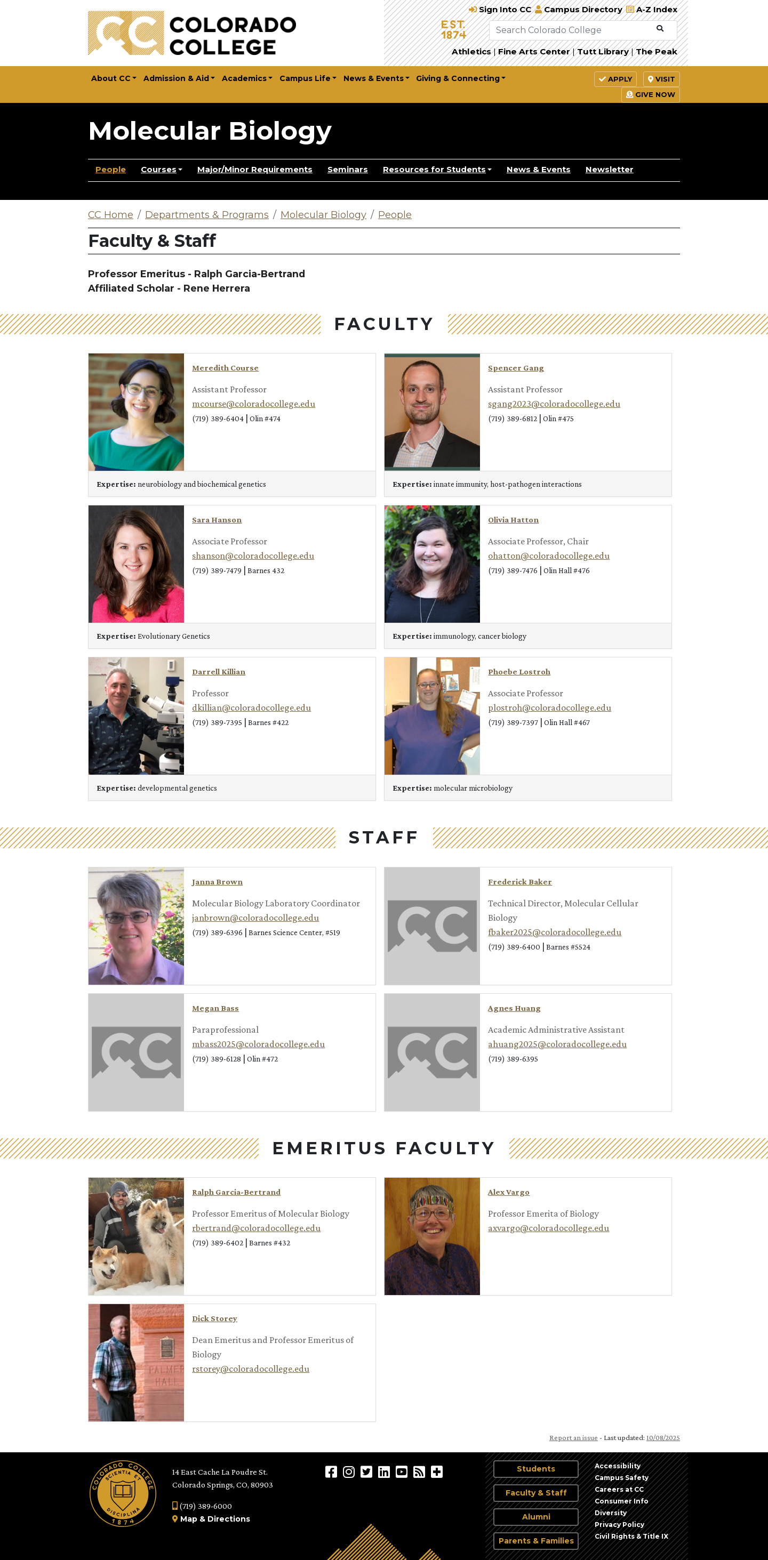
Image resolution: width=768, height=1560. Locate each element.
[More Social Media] (436, 1471)
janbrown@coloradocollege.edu (255, 917)
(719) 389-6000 (202, 1505)
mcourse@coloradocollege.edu (253, 403)
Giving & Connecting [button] (458, 78)
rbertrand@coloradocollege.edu (256, 1228)
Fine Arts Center (534, 51)
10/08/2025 (663, 1437)
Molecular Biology (210, 130)
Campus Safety (622, 1478)
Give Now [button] (650, 94)
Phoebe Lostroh (519, 671)
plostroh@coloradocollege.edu (549, 707)
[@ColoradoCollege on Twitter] (368, 1471)
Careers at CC (619, 1489)
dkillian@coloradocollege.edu (251, 707)
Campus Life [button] (305, 78)
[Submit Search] (660, 29)
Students (536, 1469)
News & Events (539, 169)
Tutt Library (603, 51)
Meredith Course (225, 367)
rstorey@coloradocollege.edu (250, 1368)
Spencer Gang (516, 367)
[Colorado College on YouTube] (403, 1471)
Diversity (611, 1513)
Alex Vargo (509, 1191)
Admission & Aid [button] (176, 78)
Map (188, 1519)
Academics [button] (244, 78)
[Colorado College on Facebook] (332, 1471)
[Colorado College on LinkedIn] (385, 1471)
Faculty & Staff (536, 1493)
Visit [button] (661, 79)
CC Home (110, 215)
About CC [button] (111, 78)
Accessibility (618, 1466)
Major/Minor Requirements (255, 169)
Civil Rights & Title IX (631, 1536)
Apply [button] (615, 79)
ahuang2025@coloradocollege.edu (557, 1044)
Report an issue (573, 1437)
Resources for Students (434, 169)
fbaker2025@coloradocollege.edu (554, 932)
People (110, 169)
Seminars (347, 169)
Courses (159, 169)
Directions (228, 1519)
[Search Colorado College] (571, 30)
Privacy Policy (619, 1525)
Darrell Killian (218, 671)
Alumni (536, 1517)
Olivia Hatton (513, 519)
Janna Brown (217, 881)
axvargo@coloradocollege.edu (548, 1228)
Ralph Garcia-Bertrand (236, 1191)
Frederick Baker (520, 881)
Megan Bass (215, 1007)
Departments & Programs (207, 215)
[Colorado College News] (420, 1471)
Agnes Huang (514, 1007)
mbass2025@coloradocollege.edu (258, 1044)
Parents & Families (536, 1541)
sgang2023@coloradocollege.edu (554, 403)
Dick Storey (214, 1318)
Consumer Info (622, 1501)
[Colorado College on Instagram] (350, 1471)
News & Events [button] (373, 78)
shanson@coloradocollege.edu (253, 555)
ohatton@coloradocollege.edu (549, 555)
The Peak (656, 51)
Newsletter (610, 169)
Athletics (471, 51)
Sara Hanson (217, 519)
